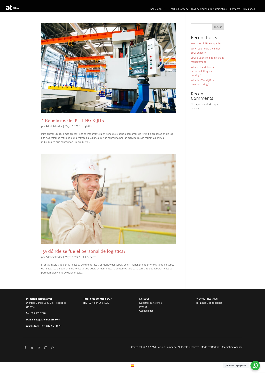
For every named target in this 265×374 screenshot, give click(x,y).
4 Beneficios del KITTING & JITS (72, 120)
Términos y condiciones (209, 302)
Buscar (218, 26)
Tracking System (178, 9)
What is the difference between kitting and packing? (203, 71)
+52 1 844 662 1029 (50, 326)
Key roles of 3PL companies (206, 43)
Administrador (54, 126)
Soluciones (158, 9)
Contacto (235, 9)
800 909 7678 (38, 313)
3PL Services (89, 257)
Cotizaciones (146, 310)
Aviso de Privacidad (207, 298)
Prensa (143, 306)
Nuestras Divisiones (150, 302)
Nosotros (144, 298)
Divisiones (250, 9)
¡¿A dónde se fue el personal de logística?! (84, 251)
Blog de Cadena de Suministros (209, 9)
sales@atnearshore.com (46, 319)
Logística (87, 126)
